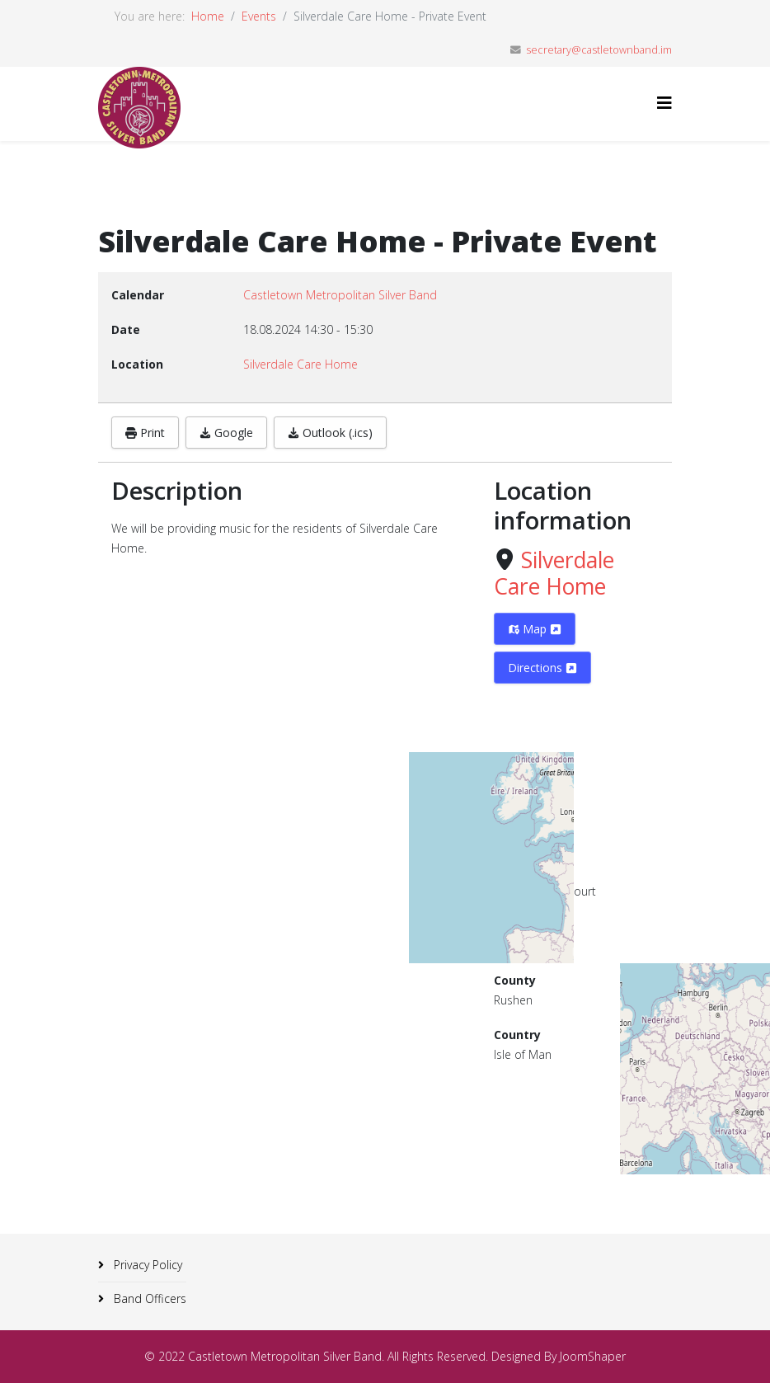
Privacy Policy (146, 1264)
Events (259, 16)
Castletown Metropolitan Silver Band (340, 295)
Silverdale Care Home (554, 573)
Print (145, 432)
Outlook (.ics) (330, 432)
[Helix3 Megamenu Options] (664, 103)
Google (226, 432)
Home (207, 16)
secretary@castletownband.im (599, 50)
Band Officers (148, 1298)
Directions (542, 667)
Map (534, 629)
